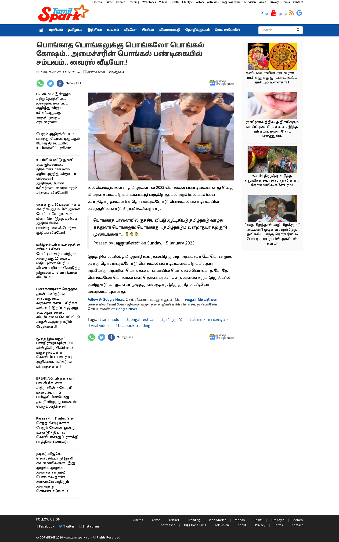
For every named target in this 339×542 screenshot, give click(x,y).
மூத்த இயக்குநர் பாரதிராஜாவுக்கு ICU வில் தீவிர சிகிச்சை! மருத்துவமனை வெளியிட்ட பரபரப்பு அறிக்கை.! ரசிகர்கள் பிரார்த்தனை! (54, 353)
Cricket (120, 2)
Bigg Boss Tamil (231, 2)
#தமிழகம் (116, 72)
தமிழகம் (75, 30)
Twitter (67, 527)
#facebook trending (132, 325)
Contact (298, 2)
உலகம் (113, 30)
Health (174, 2)
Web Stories (149, 2)
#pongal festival (139, 319)
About (262, 2)
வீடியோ (130, 30)
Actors (200, 2)
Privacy (274, 2)
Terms (286, 2)
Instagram (89, 527)
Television (250, 2)
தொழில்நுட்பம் (197, 30)
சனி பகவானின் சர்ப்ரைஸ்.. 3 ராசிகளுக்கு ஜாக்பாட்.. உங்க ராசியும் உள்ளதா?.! (272, 78)
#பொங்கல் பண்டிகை (208, 319)
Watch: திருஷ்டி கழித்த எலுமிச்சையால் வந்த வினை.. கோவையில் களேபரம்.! (272, 180)
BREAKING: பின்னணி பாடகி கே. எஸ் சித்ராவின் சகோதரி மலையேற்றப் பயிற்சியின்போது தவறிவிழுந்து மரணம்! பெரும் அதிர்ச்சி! (56, 393)
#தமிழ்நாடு (171, 319)
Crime (109, 2)
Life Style (187, 2)
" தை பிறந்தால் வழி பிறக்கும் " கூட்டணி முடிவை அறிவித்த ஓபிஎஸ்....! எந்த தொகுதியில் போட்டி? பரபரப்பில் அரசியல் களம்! (272, 234)
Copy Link (75, 83)
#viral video (99, 325)
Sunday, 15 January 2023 (171, 243)
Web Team (98, 72)
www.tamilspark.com (77, 537)
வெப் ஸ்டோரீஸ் (227, 30)
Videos (163, 2)
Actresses (212, 2)
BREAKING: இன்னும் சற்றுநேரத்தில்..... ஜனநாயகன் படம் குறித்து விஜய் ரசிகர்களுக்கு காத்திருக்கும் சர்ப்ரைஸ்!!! (53, 108)
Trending (133, 2)
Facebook (45, 527)
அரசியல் (55, 30)
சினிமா (148, 30)
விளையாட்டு (169, 30)
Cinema (97, 2)
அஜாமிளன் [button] (127, 243)
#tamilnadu (109, 319)
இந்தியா (94, 30)
